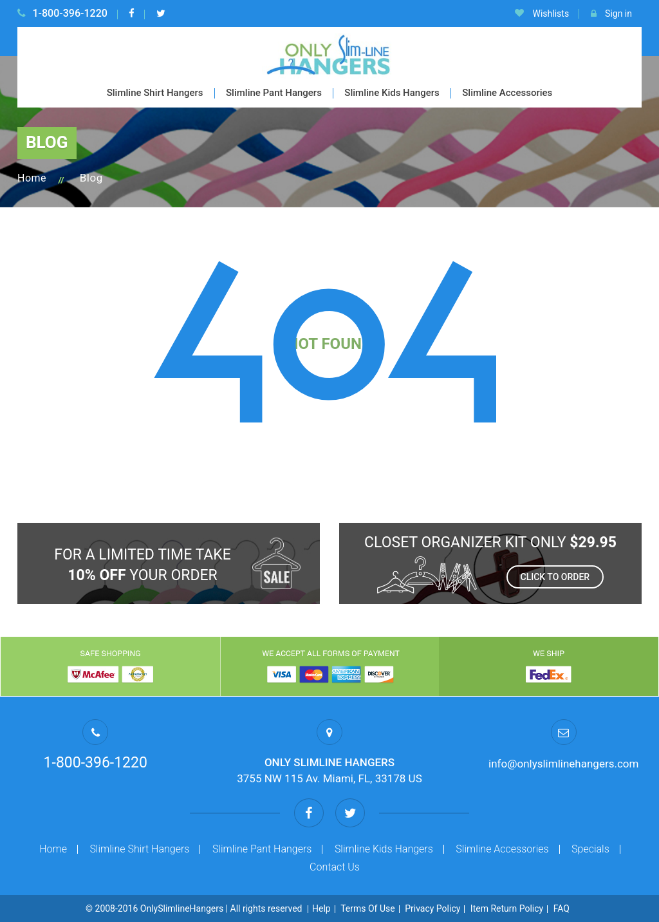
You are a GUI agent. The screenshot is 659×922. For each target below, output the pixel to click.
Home (31, 178)
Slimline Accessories (507, 93)
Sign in (611, 13)
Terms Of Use (367, 908)
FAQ (561, 908)
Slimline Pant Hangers (274, 93)
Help (321, 908)
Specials (590, 849)
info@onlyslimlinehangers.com (563, 763)
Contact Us (335, 867)
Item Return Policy (506, 908)
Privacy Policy (432, 908)
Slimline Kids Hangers (391, 93)
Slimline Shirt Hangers (155, 93)
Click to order (555, 577)
